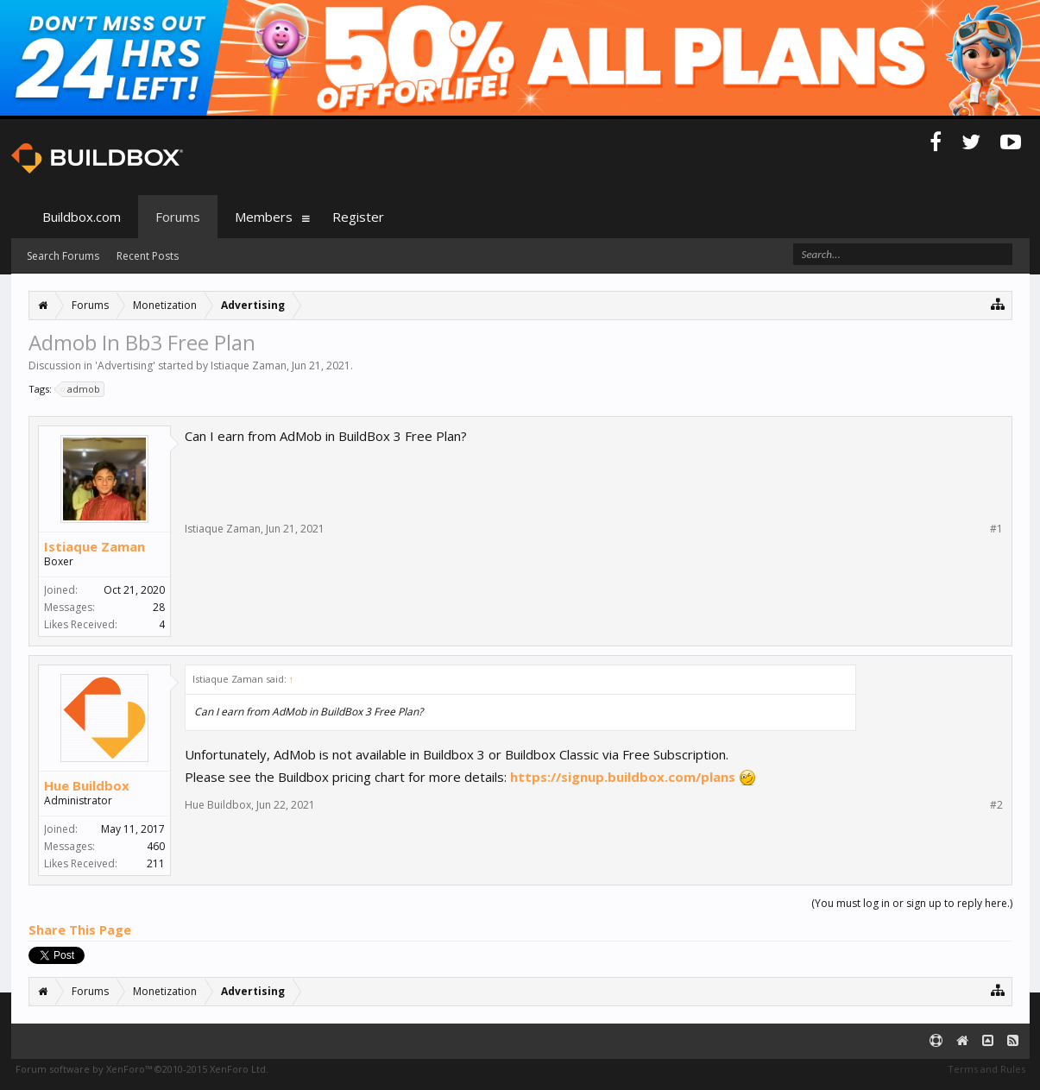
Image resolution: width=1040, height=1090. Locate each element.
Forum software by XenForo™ (142, 1068)
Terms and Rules (986, 1068)
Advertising (125, 365)
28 (159, 607)
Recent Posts (148, 256)
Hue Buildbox (86, 785)
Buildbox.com (81, 216)
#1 (996, 529)
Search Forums (63, 256)
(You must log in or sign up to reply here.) (911, 903)
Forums (177, 216)
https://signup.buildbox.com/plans (622, 776)
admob (81, 389)
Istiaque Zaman (249, 365)
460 (156, 846)
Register (358, 216)
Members (264, 216)
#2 (996, 805)
